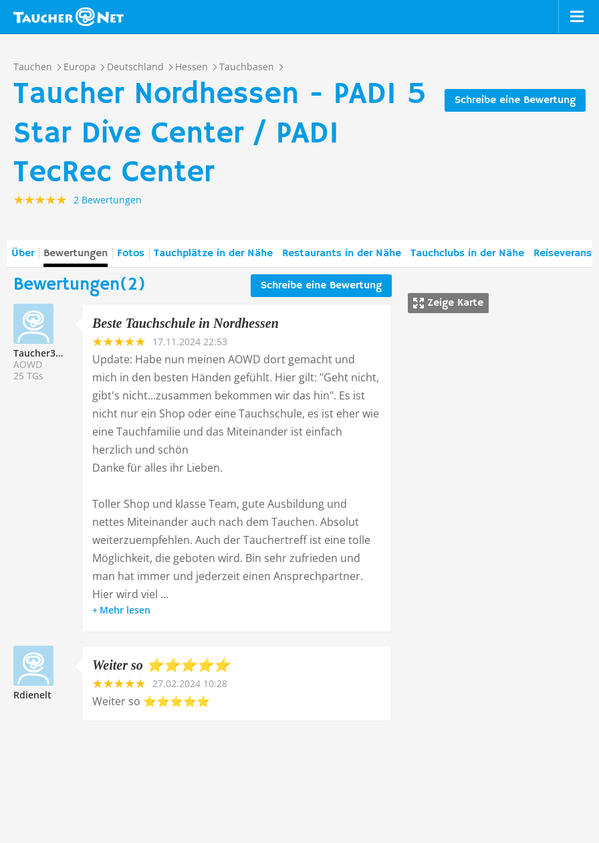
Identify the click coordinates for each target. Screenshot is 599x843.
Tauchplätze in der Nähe (213, 253)
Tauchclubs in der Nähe (467, 253)
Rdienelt (32, 694)
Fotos (130, 253)
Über (22, 253)
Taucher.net (68, 16)
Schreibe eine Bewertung (515, 100)
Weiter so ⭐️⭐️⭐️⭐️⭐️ (161, 665)
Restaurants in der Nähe (341, 253)
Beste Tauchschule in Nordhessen (185, 323)
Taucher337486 (47, 353)
